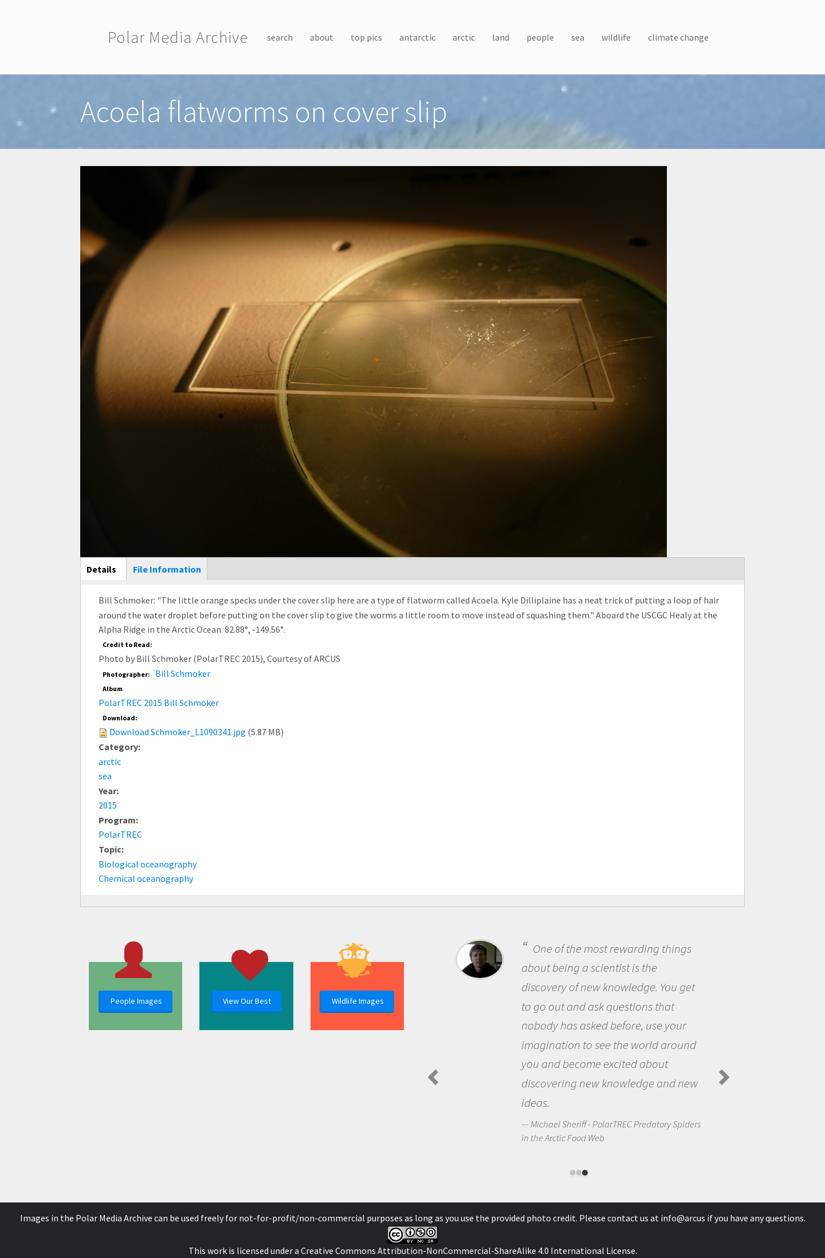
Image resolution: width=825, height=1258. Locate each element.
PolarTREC (120, 834)
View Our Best (247, 1001)
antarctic (417, 37)
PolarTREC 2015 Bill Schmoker (159, 702)
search (280, 37)
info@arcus (683, 1218)
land (500, 37)
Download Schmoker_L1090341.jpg (177, 732)
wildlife (616, 37)
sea (577, 37)
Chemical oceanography (146, 878)
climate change (678, 37)
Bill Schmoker (182, 673)
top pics (366, 37)
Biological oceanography (148, 864)
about (321, 37)
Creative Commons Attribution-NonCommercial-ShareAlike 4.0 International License (468, 1250)
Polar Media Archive (178, 37)
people (540, 37)
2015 (108, 805)
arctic (464, 37)
